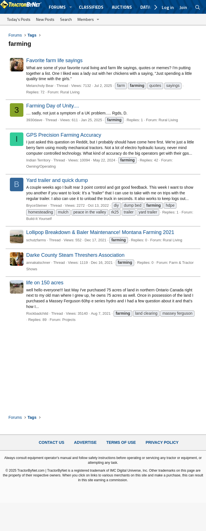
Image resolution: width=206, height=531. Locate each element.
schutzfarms (36, 240)
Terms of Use (121, 442)
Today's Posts (18, 19)
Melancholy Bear (40, 86)
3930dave (34, 120)
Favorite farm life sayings (54, 60)
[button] (71, 7)
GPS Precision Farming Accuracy (63, 135)
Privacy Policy (162, 442)
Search (66, 19)
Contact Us (51, 442)
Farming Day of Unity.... (52, 106)
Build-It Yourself (39, 219)
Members (85, 19)
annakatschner (38, 262)
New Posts (45, 19)
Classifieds (91, 7)
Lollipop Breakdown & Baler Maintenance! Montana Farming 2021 (100, 232)
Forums (57, 7)
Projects (69, 320)
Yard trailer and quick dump (57, 180)
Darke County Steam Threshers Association (75, 255)
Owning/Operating (41, 166)
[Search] (197, 7)
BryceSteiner (36, 205)
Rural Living (70, 92)
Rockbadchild (37, 313)
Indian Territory (38, 160)
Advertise (85, 442)
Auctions (122, 7)
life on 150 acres (44, 282)
